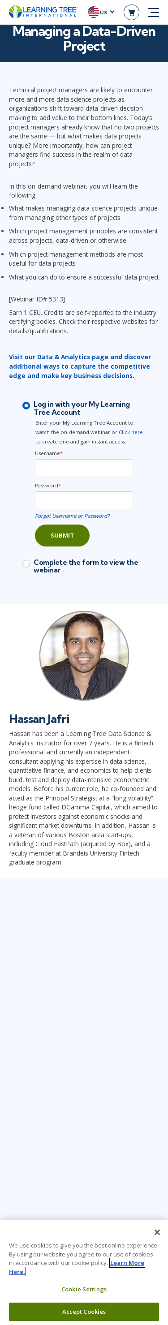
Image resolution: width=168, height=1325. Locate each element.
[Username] (84, 468)
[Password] (84, 500)
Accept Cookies (84, 1312)
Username (49, 453)
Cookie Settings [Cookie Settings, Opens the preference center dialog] (84, 1289)
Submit (62, 535)
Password (48, 485)
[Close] (157, 1232)
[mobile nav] (153, 12)
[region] (84, 1272)
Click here (131, 432)
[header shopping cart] (131, 12)
